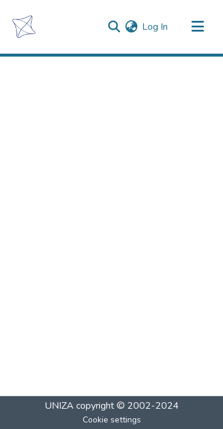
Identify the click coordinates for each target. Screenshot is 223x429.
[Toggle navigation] (197, 26)
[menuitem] (131, 27)
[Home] (23, 27)
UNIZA (59, 405)
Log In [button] (155, 26)
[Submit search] (113, 27)
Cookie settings (112, 419)
